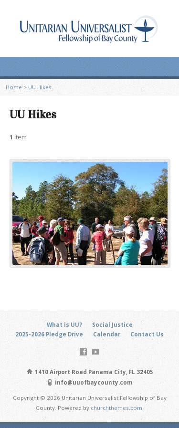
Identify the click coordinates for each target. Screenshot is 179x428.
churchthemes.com (116, 407)
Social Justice (112, 324)
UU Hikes (40, 87)
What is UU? (64, 324)
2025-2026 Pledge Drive (49, 334)
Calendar (106, 334)
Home (14, 87)
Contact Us (147, 334)
